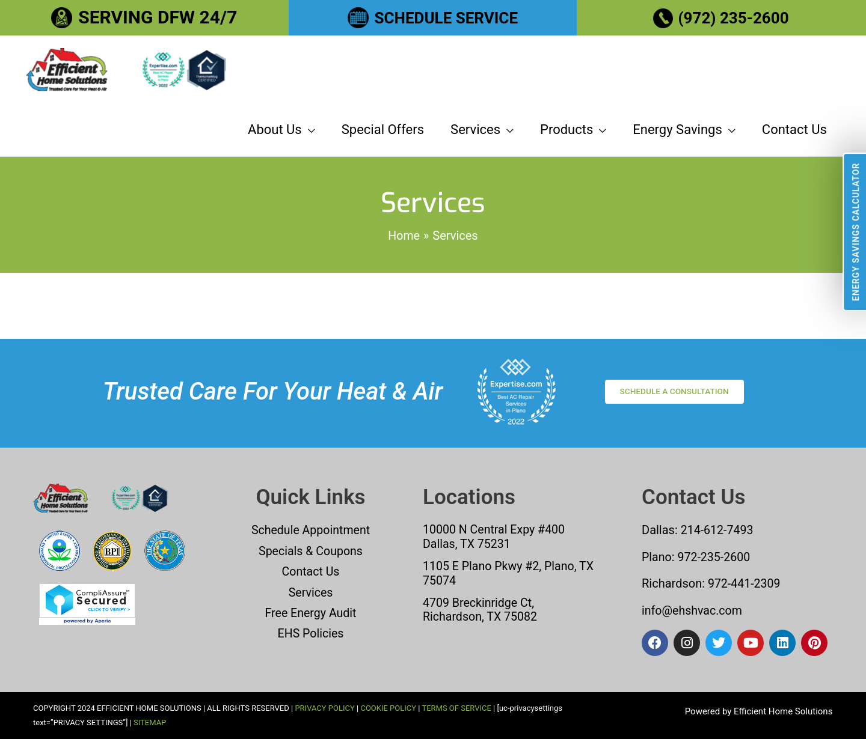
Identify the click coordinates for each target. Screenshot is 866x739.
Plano (657, 557)
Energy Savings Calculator (856, 232)
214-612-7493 (718, 531)
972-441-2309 (743, 584)
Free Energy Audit (310, 613)
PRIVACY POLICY (324, 708)
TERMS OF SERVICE (456, 708)
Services (310, 592)
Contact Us (310, 572)
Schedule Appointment (311, 531)
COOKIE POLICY (388, 708)
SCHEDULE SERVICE (446, 17)
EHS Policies (310, 633)
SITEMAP (150, 722)
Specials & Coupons (310, 551)
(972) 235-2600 (734, 17)
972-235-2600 (715, 557)
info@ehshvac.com (693, 610)
